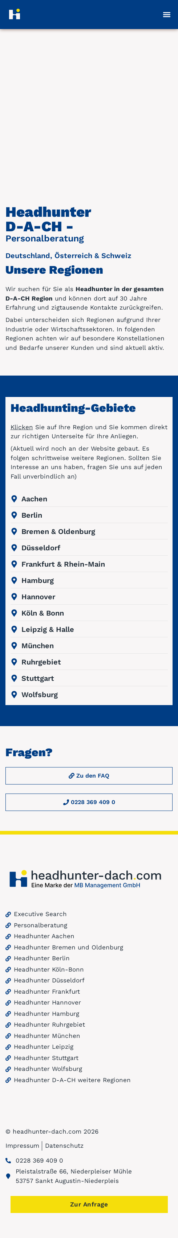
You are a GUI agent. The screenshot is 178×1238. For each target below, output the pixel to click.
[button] (167, 14)
